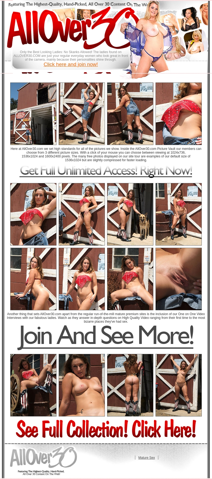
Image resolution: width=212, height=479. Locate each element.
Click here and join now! (71, 64)
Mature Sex (146, 458)
